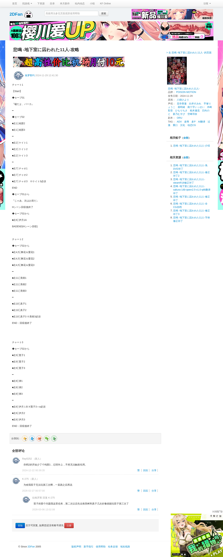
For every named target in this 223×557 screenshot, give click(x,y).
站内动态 (80, 3)
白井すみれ (195, 103)
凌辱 (186, 121)
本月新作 (65, 3)
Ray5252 (27, 458)
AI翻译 (201, 121)
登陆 (20, 525)
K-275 (25, 478)
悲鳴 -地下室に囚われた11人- (184, 88)
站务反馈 (113, 546)
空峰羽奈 (192, 114)
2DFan (16, 14)
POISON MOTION (186, 92)
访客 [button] (207, 3)
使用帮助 (101, 546)
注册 (69, 525)
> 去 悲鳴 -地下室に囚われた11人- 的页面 (189, 52)
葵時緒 (181, 107)
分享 (154, 470)
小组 (92, 3)
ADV (179, 121)
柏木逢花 (195, 110)
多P (193, 121)
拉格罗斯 (37, 497)
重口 (175, 125)
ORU (179, 117)
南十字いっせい (196, 107)
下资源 (41, 3)
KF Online (105, 3)
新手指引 (88, 546)
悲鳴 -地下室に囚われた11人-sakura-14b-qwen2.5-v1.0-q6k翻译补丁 (191, 190)
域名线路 (125, 546)
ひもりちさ (181, 110)
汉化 (182, 125)
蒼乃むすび (179, 114)
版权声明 (76, 546)
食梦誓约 (30, 75)
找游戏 (27, 3)
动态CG (191, 125)
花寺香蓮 (182, 103)
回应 (145, 470)
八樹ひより (183, 99)
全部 (185, 138)
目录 (52, 3)
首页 (14, 3)
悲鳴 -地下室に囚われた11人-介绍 (191, 145)
